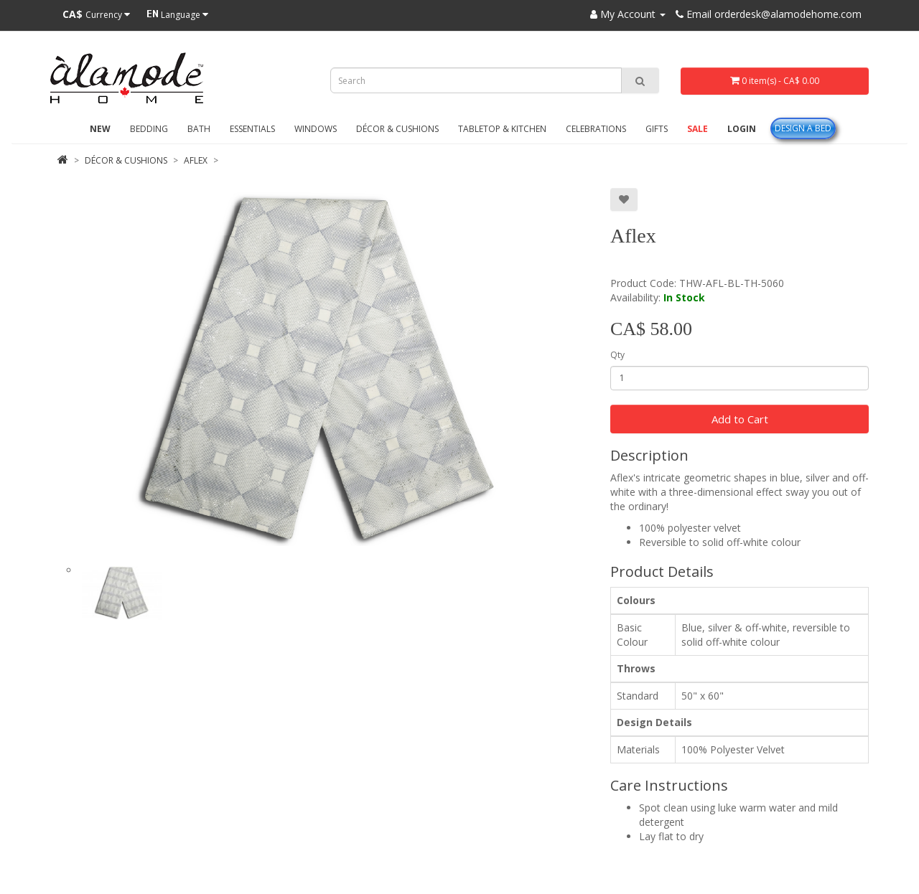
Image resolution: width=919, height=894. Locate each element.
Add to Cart (740, 419)
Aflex (195, 160)
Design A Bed (803, 128)
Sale (697, 129)
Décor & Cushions (397, 129)
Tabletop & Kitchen (502, 129)
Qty (617, 355)
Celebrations (596, 129)
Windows (315, 129)
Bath (198, 129)
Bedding (149, 129)
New (100, 129)
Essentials (252, 129)
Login (741, 129)
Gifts (656, 129)
